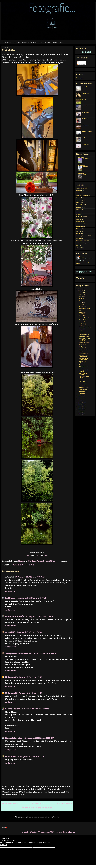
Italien (78, 212)
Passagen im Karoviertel (82, 362)
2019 (80, 400)
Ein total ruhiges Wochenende (83, 355)
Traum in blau (86, 158)
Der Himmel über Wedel (83, 350)
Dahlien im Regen (84, 336)
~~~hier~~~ (28, 555)
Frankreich (79, 204)
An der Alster (82, 315)
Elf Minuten (85, 118)
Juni (80, 302)
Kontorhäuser (85, 112)
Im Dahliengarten (83, 353)
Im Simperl (10, 598)
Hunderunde (82, 344)
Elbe (77, 202)
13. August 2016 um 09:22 (39, 616)
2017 (80, 396)
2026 (80, 414)
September (82, 387)
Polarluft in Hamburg (85, 327)
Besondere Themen (20, 565)
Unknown (10, 677)
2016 (80, 291)
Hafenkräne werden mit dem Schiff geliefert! (84, 339)
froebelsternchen (14, 738)
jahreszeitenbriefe (14, 616)
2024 (80, 410)
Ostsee (78, 228)
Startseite (37, 803)
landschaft (79, 216)
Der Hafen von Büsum (83, 374)
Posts (79, 62)
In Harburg (82, 379)
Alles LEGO (82, 329)
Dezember (82, 393)
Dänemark (79, 200)
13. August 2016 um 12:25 (35, 709)
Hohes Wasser (83, 319)
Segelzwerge (82, 364)
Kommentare (81, 64)
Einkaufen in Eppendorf (82, 324)
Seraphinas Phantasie (16, 653)
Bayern (78, 193)
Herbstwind (85, 166)
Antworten (10, 591)
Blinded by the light (87, 131)
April (80, 298)
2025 (80, 412)
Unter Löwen (85, 93)
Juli (80, 304)
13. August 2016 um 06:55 (29, 577)
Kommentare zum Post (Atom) (43, 817)
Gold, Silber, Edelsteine (82, 313)
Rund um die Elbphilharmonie (84, 333)
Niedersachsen (80, 221)
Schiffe (78, 233)
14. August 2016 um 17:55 (31, 756)
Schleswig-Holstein (81, 236)
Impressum (80, 78)
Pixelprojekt (81, 173)
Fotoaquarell (81, 165)
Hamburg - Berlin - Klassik (84, 370)
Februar (81, 294)
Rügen (78, 231)
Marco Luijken (12, 709)
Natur (34, 565)
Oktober (81, 389)
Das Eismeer (85, 137)
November (82, 391)
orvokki (9, 632)
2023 (80, 408)
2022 (80, 406)
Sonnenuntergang (81, 240)
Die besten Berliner (84, 342)
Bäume (78, 190)
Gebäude (78, 207)
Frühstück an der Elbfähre (83, 367)
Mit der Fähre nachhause (82, 382)
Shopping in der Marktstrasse (83, 359)
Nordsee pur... (85, 144)
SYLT (77, 245)
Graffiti (84, 174)
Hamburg (78, 209)
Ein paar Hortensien (84, 317)
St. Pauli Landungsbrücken (84, 347)
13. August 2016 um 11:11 (28, 677)
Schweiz (78, 238)
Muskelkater (82, 331)
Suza (82, 257)
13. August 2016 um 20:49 (38, 738)
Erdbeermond (85, 125)
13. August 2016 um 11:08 (42, 653)
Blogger (72, 832)
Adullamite (10, 756)
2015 (80, 289)
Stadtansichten (80, 243)
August (81, 306)
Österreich (79, 226)
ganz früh (84, 86)
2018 (80, 398)
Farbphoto (81, 157)
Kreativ (78, 214)
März (80, 296)
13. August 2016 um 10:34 (27, 632)
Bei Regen (84, 99)
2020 (80, 402)
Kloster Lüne (82, 385)
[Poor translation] (5, 845)
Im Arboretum (83, 321)
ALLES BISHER (80, 188)
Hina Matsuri (85, 106)
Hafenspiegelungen (84, 308)
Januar (81, 292)
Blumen (78, 197)
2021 (80, 404)
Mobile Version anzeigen (37, 807)
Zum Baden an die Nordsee (84, 377)
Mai (80, 300)
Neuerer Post (10, 803)
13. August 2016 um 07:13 (31, 598)
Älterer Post (64, 803)
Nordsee (78, 224)
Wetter (78, 247)
